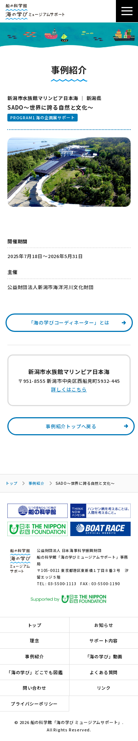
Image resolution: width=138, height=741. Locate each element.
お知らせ (103, 625)
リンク (104, 688)
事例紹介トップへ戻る (71, 426)
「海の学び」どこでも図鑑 (34, 672)
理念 (34, 640)
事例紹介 (36, 483)
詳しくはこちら (69, 389)
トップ (11, 483)
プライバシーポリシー (34, 703)
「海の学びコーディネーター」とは (69, 322)
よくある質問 (103, 672)
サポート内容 (103, 640)
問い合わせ (34, 688)
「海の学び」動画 (104, 656)
